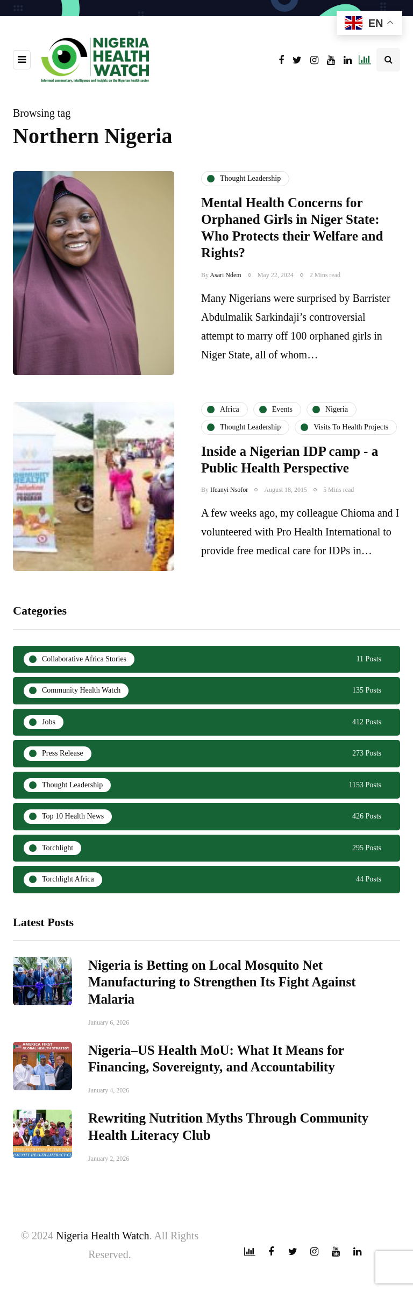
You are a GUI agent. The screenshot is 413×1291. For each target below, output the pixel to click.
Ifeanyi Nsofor (229, 535)
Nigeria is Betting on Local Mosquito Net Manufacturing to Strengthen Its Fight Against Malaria (222, 1028)
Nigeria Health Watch (102, 1235)
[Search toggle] (388, 60)
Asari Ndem (225, 275)
